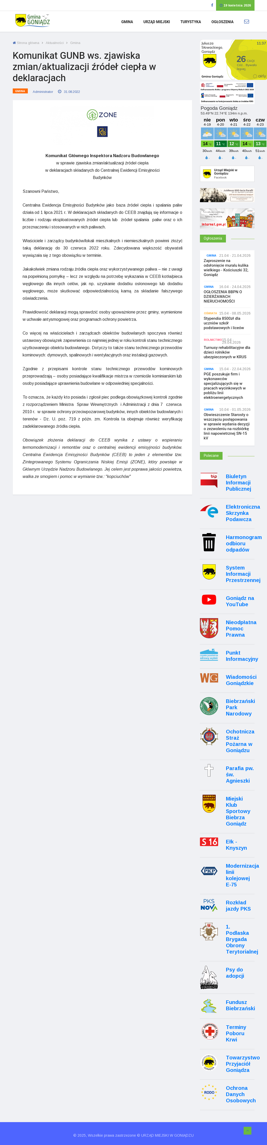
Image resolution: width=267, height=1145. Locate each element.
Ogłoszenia (222, 22)
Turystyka (190, 22)
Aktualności (55, 43)
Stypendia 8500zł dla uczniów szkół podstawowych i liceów (224, 323)
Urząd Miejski (157, 22)
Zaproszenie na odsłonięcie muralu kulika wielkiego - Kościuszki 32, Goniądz (226, 268)
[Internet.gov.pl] (227, 225)
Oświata (210, 313)
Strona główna (26, 43)
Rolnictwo (213, 339)
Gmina (127, 22)
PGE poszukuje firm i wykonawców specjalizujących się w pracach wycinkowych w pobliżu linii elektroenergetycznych (225, 385)
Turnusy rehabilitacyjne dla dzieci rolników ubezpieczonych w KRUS (227, 352)
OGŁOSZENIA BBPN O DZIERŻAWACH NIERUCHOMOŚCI (223, 296)
